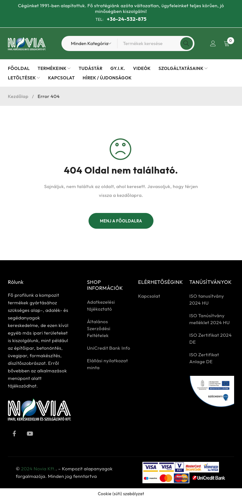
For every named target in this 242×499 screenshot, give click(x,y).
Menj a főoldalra (121, 220)
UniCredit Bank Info (108, 348)
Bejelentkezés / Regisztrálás (213, 43)
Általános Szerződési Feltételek (98, 328)
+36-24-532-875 (127, 19)
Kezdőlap (18, 96)
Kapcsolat (149, 296)
